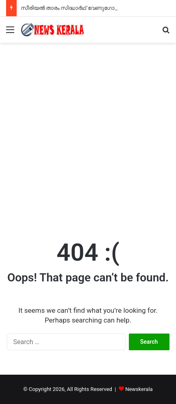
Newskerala (138, 389)
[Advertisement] (88, 135)
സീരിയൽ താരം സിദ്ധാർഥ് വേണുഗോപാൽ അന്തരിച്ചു (87, 8)
